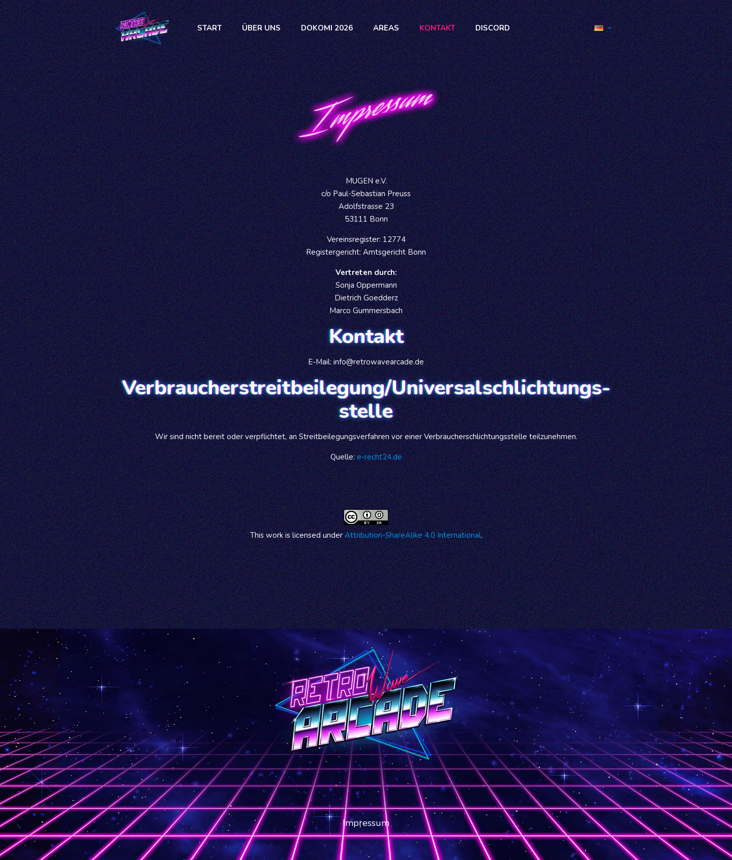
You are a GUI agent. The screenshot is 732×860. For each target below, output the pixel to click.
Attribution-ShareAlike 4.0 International (413, 535)
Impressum (366, 823)
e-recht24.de (379, 457)
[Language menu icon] (603, 28)
